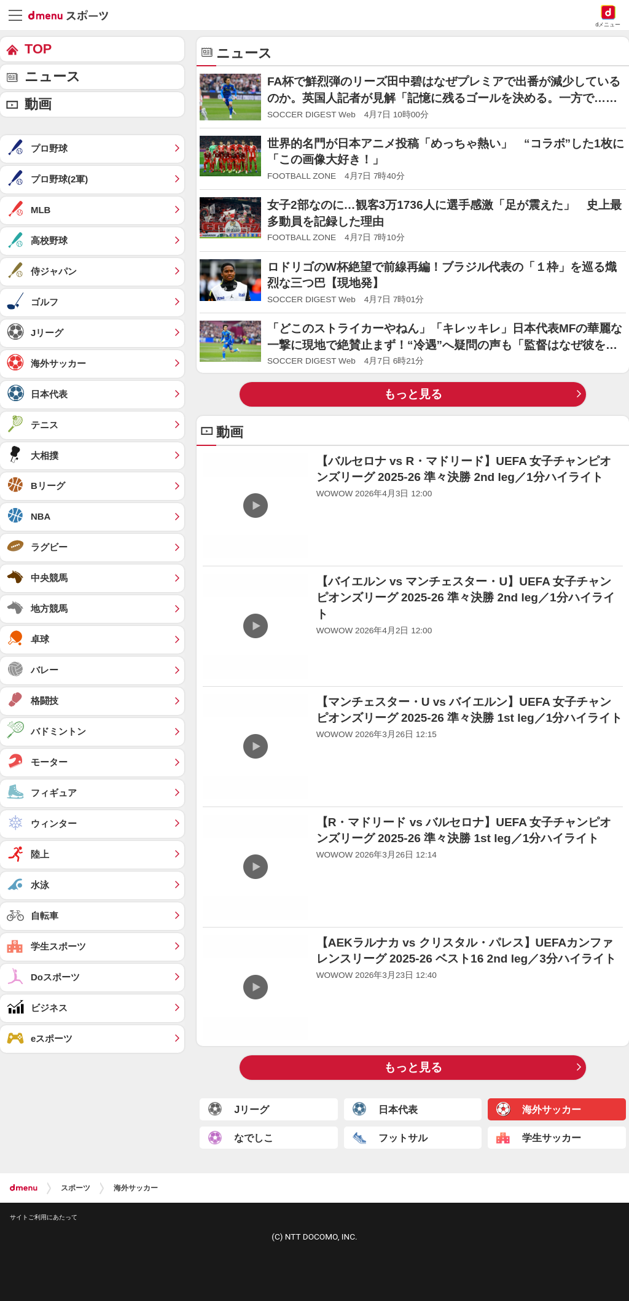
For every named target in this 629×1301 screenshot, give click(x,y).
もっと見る (413, 394)
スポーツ (75, 1188)
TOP (38, 49)
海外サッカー (136, 1188)
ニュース (52, 76)
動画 (38, 104)
